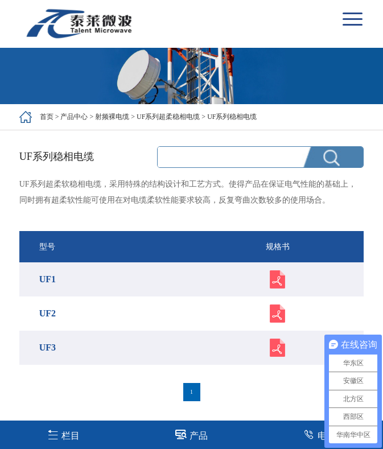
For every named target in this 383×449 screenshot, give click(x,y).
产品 (191, 434)
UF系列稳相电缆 (232, 117)
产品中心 (74, 117)
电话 (319, 434)
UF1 (47, 279)
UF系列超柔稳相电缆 (168, 117)
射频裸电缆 (112, 117)
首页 (46, 117)
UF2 (47, 313)
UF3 (47, 347)
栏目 (63, 434)
